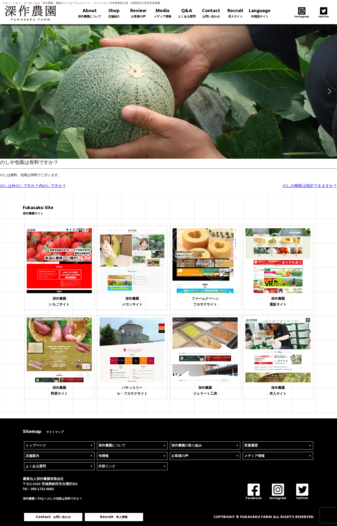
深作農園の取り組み (186, 445)
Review (138, 13)
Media (162, 13)
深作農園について (112, 445)
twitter (302, 492)
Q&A (187, 13)
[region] (168, 91)
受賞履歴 (251, 445)
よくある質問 (36, 466)
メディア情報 (254, 456)
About (90, 13)
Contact (211, 13)
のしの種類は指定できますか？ (310, 186)
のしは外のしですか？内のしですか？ (33, 186)
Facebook (254, 492)
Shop (114, 13)
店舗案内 (32, 456)
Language (260, 13)
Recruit (235, 13)
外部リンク (106, 466)
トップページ (36, 445)
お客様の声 (179, 456)
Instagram (277, 492)
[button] (7, 91)
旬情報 (103, 456)
